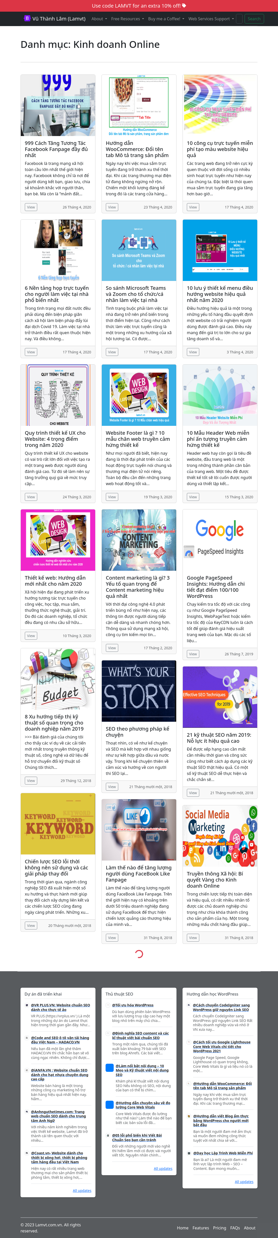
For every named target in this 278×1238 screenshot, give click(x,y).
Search (254, 19)
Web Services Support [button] (209, 19)
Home (183, 1228)
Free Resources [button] (126, 19)
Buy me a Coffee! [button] (164, 19)
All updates (82, 1190)
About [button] (98, 19)
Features (201, 1228)
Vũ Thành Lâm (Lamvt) (55, 18)
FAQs (235, 1228)
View (31, 207)
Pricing (219, 1228)
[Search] (239, 19)
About (249, 1228)
